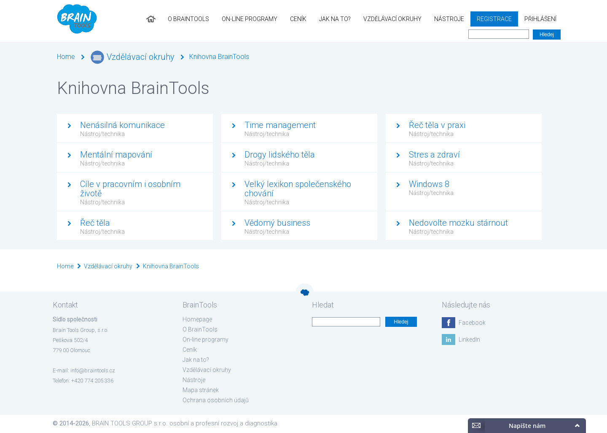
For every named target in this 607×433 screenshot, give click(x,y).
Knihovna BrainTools (219, 57)
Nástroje (449, 19)
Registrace (494, 19)
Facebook (472, 322)
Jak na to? (335, 19)
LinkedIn (469, 339)
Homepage (197, 319)
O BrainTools (188, 19)
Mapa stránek (201, 390)
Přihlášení (540, 19)
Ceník (298, 19)
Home (66, 57)
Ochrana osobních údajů (216, 400)
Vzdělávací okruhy (392, 19)
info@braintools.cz (92, 370)
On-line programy (249, 19)
